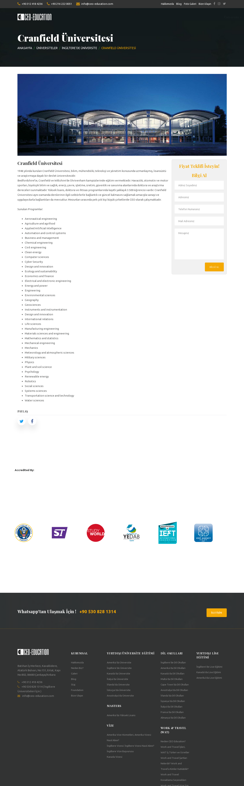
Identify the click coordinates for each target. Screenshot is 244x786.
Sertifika (156, 17)
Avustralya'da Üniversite (122, 695)
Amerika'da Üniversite (121, 662)
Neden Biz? (78, 668)
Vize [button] (216, 17)
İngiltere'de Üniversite (121, 668)
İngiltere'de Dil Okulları (175, 662)
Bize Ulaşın (205, 3)
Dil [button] (100, 17)
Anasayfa (24, 48)
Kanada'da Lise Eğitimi (210, 672)
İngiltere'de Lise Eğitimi (211, 666)
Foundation (127, 17)
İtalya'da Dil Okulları (173, 717)
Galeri (75, 673)
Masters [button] (85, 17)
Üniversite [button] (65, 17)
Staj (143, 17)
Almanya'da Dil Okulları (175, 728)
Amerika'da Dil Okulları (175, 668)
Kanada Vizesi (115, 756)
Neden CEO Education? (175, 752)
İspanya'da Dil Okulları (174, 712)
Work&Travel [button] (177, 17)
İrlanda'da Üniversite (120, 684)
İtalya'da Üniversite (119, 679)
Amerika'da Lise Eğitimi (211, 677)
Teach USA (200, 17)
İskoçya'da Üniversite (120, 690)
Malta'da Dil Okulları (173, 679)
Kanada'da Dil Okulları (174, 673)
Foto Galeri (190, 3)
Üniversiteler (47, 48)
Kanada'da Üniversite (120, 673)
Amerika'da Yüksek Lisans (123, 715)
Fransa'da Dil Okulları (174, 723)
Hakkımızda (167, 3)
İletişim (216, 612)
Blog (179, 3)
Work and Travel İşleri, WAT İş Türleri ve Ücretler (175, 763)
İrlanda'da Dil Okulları (174, 706)
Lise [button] (111, 17)
